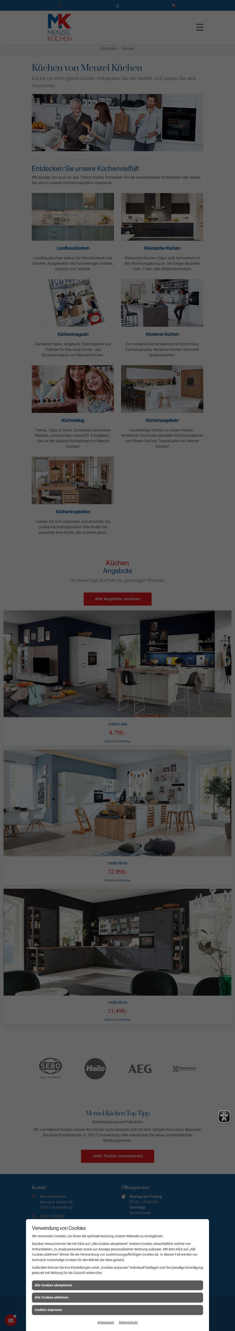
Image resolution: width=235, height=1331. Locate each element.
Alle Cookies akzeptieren (53, 1285)
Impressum (105, 1322)
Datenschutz (128, 1322)
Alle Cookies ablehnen (51, 1297)
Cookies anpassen (48, 1310)
